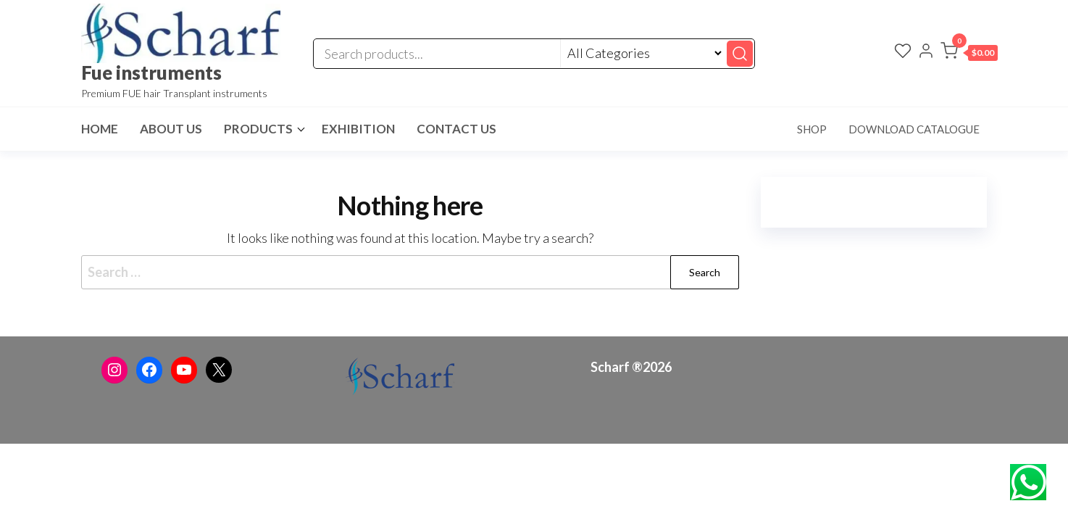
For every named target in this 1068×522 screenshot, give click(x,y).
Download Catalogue (914, 129)
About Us (171, 128)
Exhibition (358, 128)
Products (258, 128)
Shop (812, 129)
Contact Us (456, 128)
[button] (969, 53)
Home (99, 128)
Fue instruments (151, 72)
